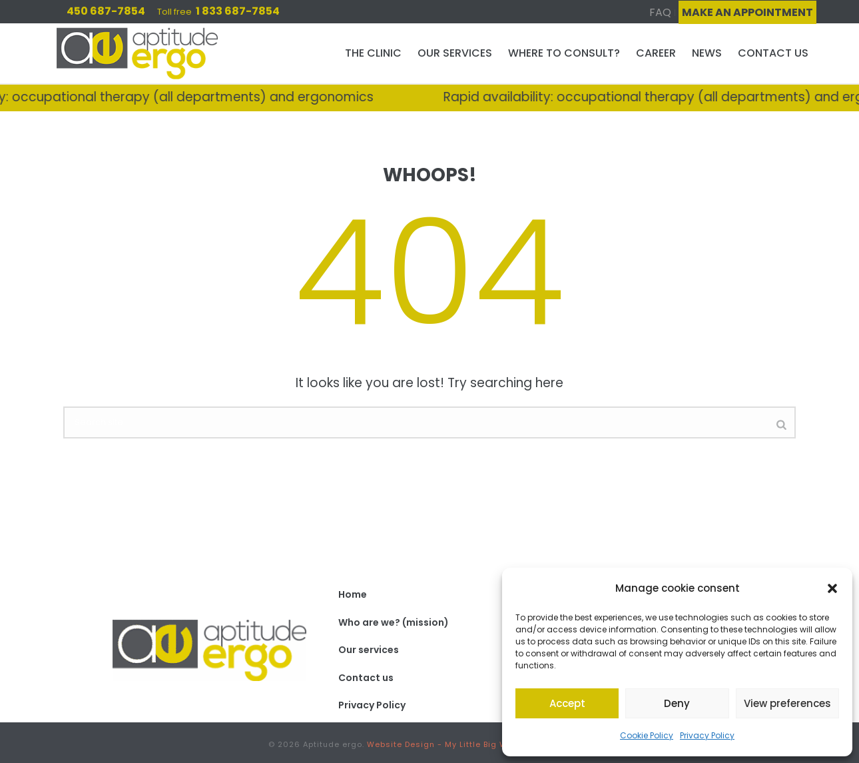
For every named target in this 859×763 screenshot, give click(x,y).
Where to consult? (564, 53)
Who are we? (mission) (393, 622)
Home (352, 594)
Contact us (773, 53)
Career (656, 53)
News (707, 53)
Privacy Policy (707, 735)
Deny (677, 703)
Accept (567, 703)
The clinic (373, 53)
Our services (455, 53)
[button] (832, 588)
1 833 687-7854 (238, 11)
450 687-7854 (106, 11)
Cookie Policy (646, 735)
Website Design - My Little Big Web (442, 744)
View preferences (787, 703)
